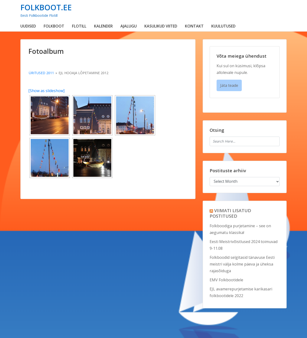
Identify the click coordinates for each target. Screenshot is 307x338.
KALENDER (103, 26)
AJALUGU (128, 26)
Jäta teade (229, 85)
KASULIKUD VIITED (160, 26)
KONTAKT (194, 26)
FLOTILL (79, 26)
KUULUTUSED (223, 26)
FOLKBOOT (54, 26)
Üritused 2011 (41, 73)
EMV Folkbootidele (226, 280)
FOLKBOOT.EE (46, 7)
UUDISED (28, 26)
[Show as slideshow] (46, 90)
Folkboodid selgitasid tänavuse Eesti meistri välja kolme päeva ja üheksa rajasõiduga (242, 264)
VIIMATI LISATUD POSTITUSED (230, 213)
